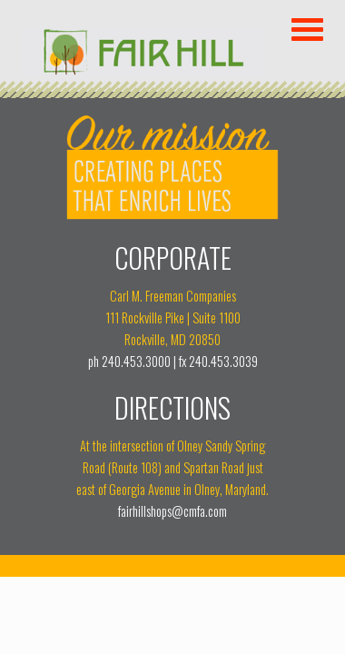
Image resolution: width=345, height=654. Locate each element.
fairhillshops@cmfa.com (172, 510)
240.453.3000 (136, 361)
